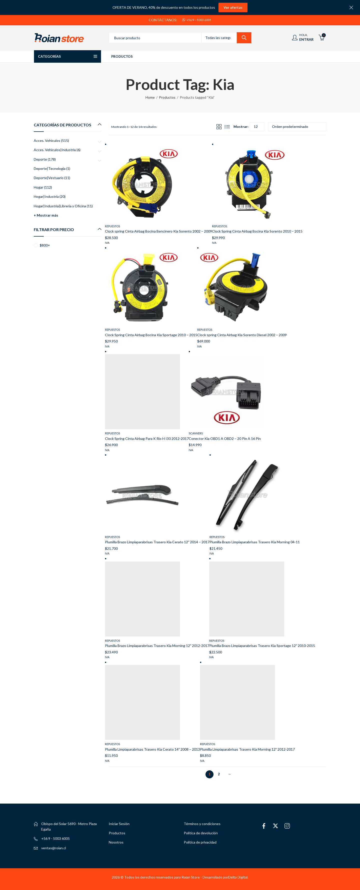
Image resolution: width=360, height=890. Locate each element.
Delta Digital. (238, 877)
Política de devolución (201, 833)
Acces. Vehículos (47, 140)
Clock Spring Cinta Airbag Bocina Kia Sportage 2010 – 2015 (151, 335)
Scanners (196, 433)
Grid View (219, 127)
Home (150, 97)
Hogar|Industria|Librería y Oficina (60, 206)
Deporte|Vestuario (49, 178)
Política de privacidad (200, 842)
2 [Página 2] (219, 774)
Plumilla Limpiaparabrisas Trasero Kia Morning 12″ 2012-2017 (247, 749)
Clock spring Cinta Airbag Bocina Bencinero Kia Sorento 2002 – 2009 (158, 231)
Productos (167, 97)
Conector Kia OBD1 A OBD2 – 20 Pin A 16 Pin (225, 438)
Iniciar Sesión (119, 824)
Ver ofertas (233, 7)
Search (244, 37)
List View (227, 127)
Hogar (38, 187)
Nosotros (116, 842)
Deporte (40, 159)
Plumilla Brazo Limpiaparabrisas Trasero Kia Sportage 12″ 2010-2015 (262, 645)
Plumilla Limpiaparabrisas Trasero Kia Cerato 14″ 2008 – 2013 (152, 749)
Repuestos (112, 226)
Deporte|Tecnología (50, 168)
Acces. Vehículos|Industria (55, 150)
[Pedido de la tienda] (297, 126)
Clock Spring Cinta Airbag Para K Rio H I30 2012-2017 (147, 438)
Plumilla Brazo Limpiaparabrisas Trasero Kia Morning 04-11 (255, 542)
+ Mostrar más (46, 215)
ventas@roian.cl (53, 848)
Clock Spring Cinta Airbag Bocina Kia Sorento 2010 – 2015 (257, 231)
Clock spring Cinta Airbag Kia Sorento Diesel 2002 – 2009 (242, 335)
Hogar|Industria (46, 196)
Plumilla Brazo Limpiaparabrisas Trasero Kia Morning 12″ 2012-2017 (157, 645)
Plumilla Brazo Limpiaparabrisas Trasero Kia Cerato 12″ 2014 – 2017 (157, 542)
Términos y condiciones (202, 824)
